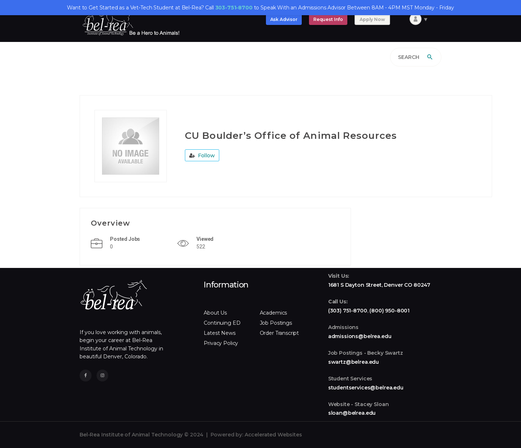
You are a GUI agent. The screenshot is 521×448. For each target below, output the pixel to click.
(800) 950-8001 (389, 310)
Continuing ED (222, 323)
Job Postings (276, 323)
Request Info (328, 19)
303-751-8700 (234, 7)
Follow (202, 155)
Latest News (219, 333)
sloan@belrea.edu (352, 413)
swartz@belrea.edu (353, 362)
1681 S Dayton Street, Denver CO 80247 (379, 285)
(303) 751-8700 (347, 310)
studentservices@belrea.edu (365, 387)
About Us (215, 313)
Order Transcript (279, 333)
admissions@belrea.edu (359, 336)
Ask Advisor (283, 19)
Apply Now (372, 19)
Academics (273, 313)
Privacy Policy (221, 343)
